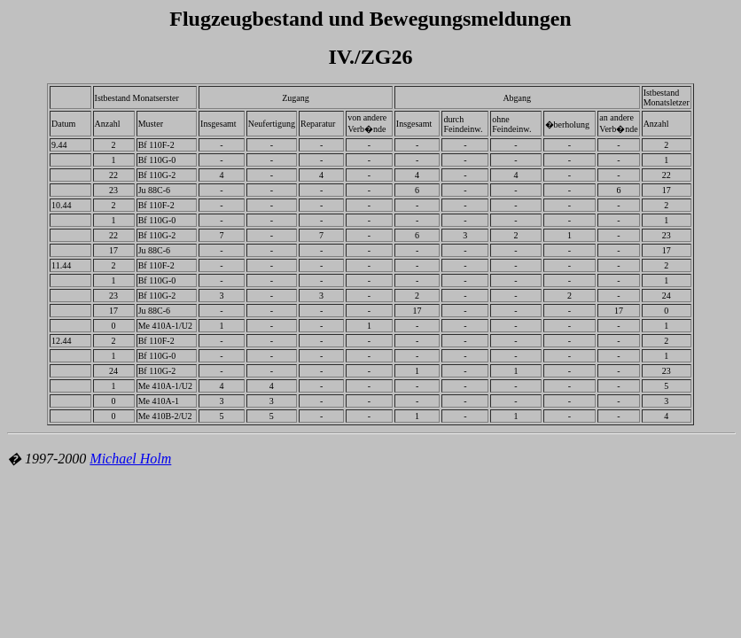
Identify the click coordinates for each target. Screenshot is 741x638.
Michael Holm (130, 458)
